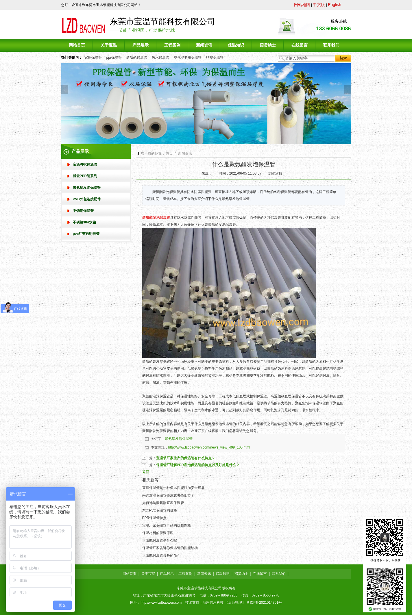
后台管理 (235, 603)
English (334, 4)
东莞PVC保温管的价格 (159, 510)
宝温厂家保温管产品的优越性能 (166, 525)
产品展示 (167, 574)
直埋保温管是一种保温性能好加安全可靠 (173, 488)
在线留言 (260, 574)
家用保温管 (93, 57)
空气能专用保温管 (188, 57)
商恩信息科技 (213, 603)
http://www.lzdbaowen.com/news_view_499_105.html (209, 447)
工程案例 (185, 574)
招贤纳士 (241, 574)
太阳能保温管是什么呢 (159, 540)
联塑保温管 (214, 57)
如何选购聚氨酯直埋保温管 (163, 503)
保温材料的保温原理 (157, 533)
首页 (169, 153)
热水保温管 (160, 57)
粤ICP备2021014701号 (264, 603)
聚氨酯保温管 (136, 57)
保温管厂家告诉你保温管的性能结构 (170, 548)
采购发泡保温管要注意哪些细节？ (168, 495)
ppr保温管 (114, 57)
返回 (145, 472)
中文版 (319, 4)
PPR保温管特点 (154, 518)
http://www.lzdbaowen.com (161, 603)
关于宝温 (148, 574)
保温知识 (223, 574)
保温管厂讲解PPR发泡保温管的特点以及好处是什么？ (198, 465)
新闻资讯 (185, 153)
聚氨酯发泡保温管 (179, 439)
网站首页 (129, 574)
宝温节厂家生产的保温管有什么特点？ (185, 458)
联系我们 (279, 574)
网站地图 (302, 4)
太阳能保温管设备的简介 (161, 555)
